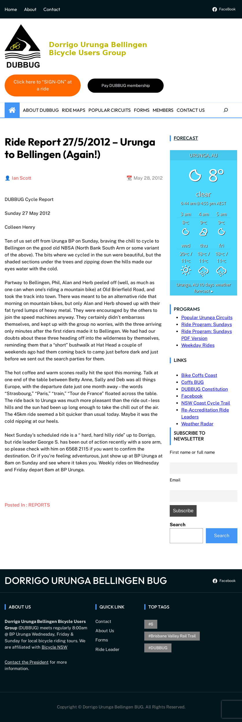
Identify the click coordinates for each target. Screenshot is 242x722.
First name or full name (192, 452)
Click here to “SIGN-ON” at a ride (43, 85)
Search (177, 524)
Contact (51, 9)
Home (11, 9)
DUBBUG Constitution (204, 389)
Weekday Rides (198, 345)
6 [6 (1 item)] (152, 624)
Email (175, 479)
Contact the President (27, 662)
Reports (39, 505)
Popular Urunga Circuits (206, 317)
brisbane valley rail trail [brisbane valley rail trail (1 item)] (173, 636)
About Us (104, 630)
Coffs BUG (192, 382)
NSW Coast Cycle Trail (205, 403)
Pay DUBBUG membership (125, 85)
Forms (101, 639)
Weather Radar (197, 424)
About (30, 9)
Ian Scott (21, 178)
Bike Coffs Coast (199, 375)
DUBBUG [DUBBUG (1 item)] (159, 647)
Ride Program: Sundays (206, 324)
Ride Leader (107, 649)
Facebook (192, 396)
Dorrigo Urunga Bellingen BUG (86, 580)
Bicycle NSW (54, 647)
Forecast (186, 138)
